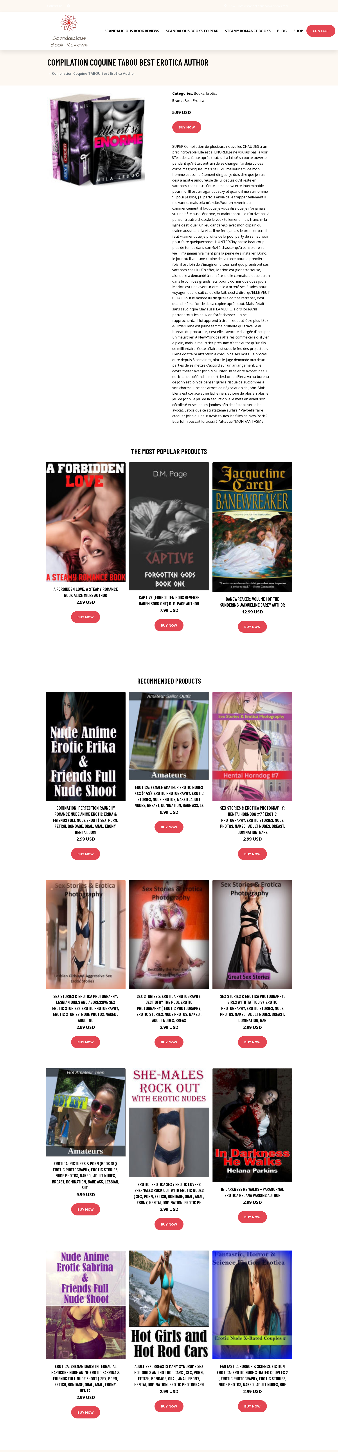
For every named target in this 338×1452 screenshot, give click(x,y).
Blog (282, 28)
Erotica (212, 89)
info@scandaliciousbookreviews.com (261, 6)
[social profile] (68, 6)
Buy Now (187, 123)
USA (228, 6)
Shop (298, 28)
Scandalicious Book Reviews (131, 28)
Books (199, 89)
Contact (321, 29)
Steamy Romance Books (248, 28)
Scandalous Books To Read (192, 28)
